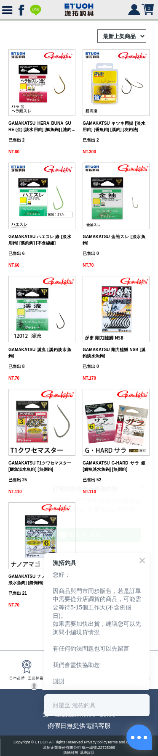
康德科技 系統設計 (79, 753)
